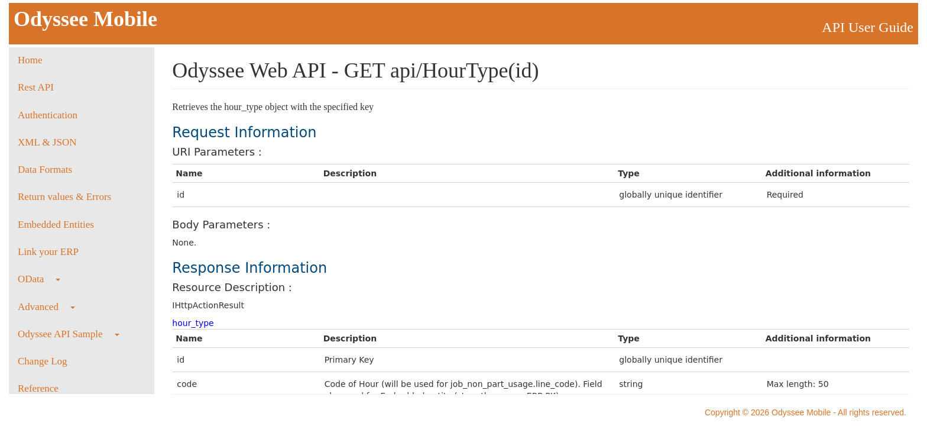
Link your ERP (48, 251)
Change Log (42, 361)
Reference (38, 388)
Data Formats (45, 169)
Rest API (36, 87)
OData (39, 279)
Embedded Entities (56, 224)
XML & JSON (47, 142)
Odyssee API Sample (68, 334)
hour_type (192, 323)
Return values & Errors (64, 196)
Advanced (46, 306)
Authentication (47, 115)
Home (30, 60)
